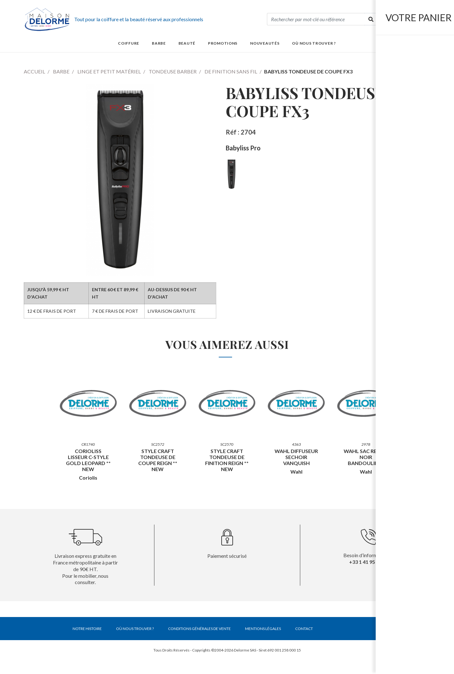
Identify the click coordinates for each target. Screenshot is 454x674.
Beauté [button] (186, 43)
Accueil (34, 71)
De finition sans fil (230, 71)
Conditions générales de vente (199, 628)
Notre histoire (87, 628)
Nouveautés (264, 43)
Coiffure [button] (128, 43)
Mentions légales (263, 628)
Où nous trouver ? (314, 43)
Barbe (61, 71)
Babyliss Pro (243, 148)
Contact (304, 628)
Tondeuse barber (173, 71)
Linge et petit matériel (109, 71)
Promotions (222, 43)
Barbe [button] (159, 43)
